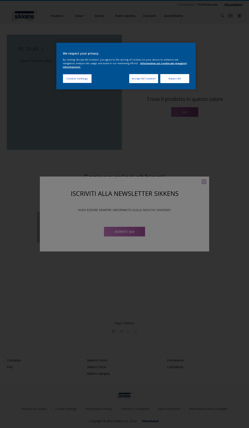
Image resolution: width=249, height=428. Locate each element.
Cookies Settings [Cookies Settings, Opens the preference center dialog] (77, 78)
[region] (126, 66)
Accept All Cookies (144, 78)
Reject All (175, 78)
